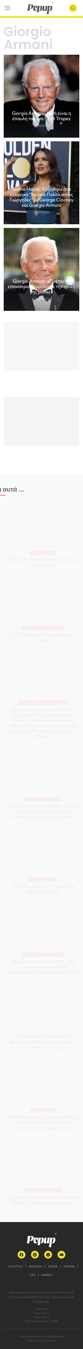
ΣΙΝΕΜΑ (69, 1266)
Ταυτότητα (41, 1308)
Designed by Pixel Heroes (41, 1340)
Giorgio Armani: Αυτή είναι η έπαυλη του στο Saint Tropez (41, 116)
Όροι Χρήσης (41, 1317)
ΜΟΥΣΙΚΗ (35, 1266)
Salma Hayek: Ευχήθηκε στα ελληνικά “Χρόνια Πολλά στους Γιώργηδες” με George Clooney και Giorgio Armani (41, 197)
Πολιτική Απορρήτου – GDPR (41, 1321)
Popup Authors (41, 1313)
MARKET (47, 1275)
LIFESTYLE (15, 1266)
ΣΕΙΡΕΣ (53, 1266)
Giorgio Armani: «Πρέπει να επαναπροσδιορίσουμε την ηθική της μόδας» (41, 286)
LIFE (33, 1275)
